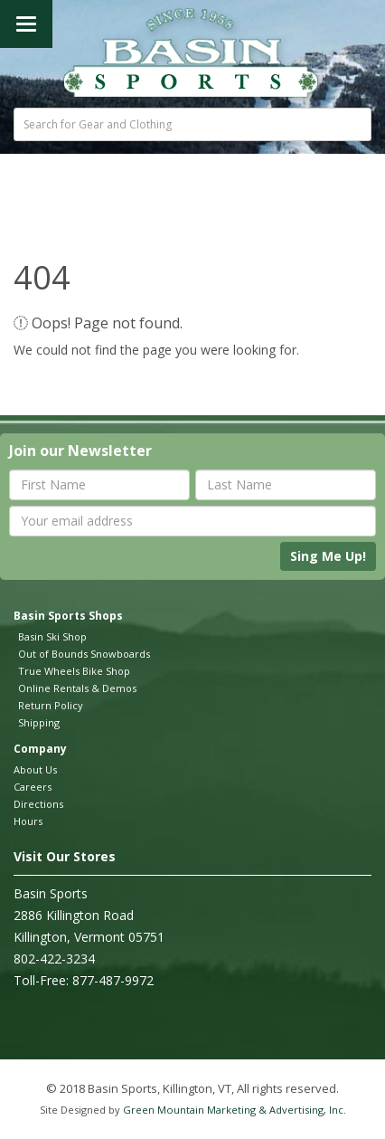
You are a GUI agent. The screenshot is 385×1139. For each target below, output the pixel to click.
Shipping (39, 722)
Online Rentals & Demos (77, 688)
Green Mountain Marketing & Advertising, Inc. (234, 1109)
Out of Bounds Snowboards (84, 653)
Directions (38, 804)
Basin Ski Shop (52, 636)
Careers (33, 786)
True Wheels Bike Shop (74, 671)
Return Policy (50, 705)
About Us (35, 769)
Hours (28, 821)
